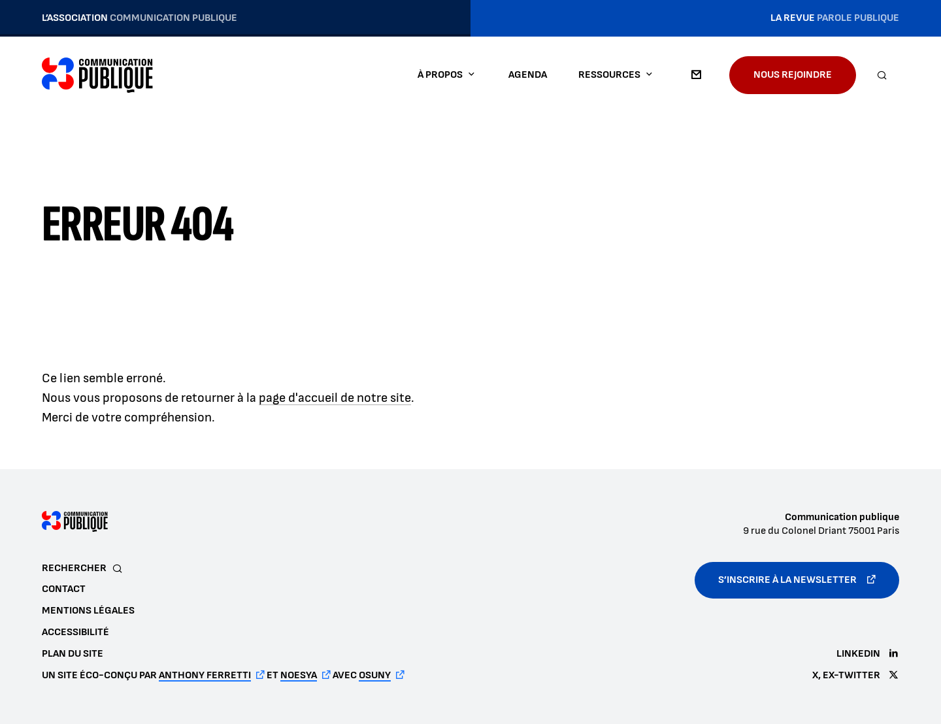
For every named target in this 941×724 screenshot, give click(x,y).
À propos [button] (440, 75)
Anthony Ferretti (205, 675)
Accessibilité (75, 632)
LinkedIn (858, 654)
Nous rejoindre (792, 75)
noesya (298, 675)
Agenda (527, 75)
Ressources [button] (609, 75)
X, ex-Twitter (846, 675)
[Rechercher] (881, 75)
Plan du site (72, 654)
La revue (834, 18)
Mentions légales (88, 610)
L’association (139, 18)
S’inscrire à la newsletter (787, 580)
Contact (696, 75)
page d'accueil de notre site (335, 398)
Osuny (375, 675)
